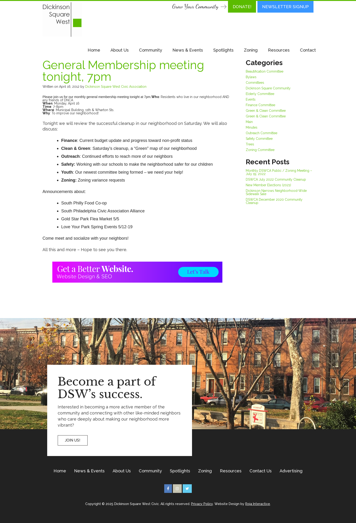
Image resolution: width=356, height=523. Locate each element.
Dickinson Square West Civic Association (115, 86)
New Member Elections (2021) (268, 185)
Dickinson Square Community (268, 88)
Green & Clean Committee (266, 110)
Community (150, 50)
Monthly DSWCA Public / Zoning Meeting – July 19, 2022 (279, 172)
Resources (279, 50)
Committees (255, 82)
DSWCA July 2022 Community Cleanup (276, 179)
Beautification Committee (264, 71)
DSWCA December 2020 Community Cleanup (274, 201)
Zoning (251, 50)
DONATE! (242, 6)
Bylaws (251, 77)
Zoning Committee (260, 150)
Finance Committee (260, 105)
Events (251, 99)
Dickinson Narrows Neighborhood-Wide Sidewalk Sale (276, 192)
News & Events (187, 50)
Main (249, 122)
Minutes (251, 127)
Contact (308, 50)
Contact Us (260, 471)
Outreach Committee (261, 133)
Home (94, 50)
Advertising (291, 471)
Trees (250, 144)
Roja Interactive (257, 504)
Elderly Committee (260, 94)
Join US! (72, 440)
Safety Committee (259, 138)
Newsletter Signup (285, 6)
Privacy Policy (202, 504)
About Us (119, 50)
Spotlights (223, 50)
